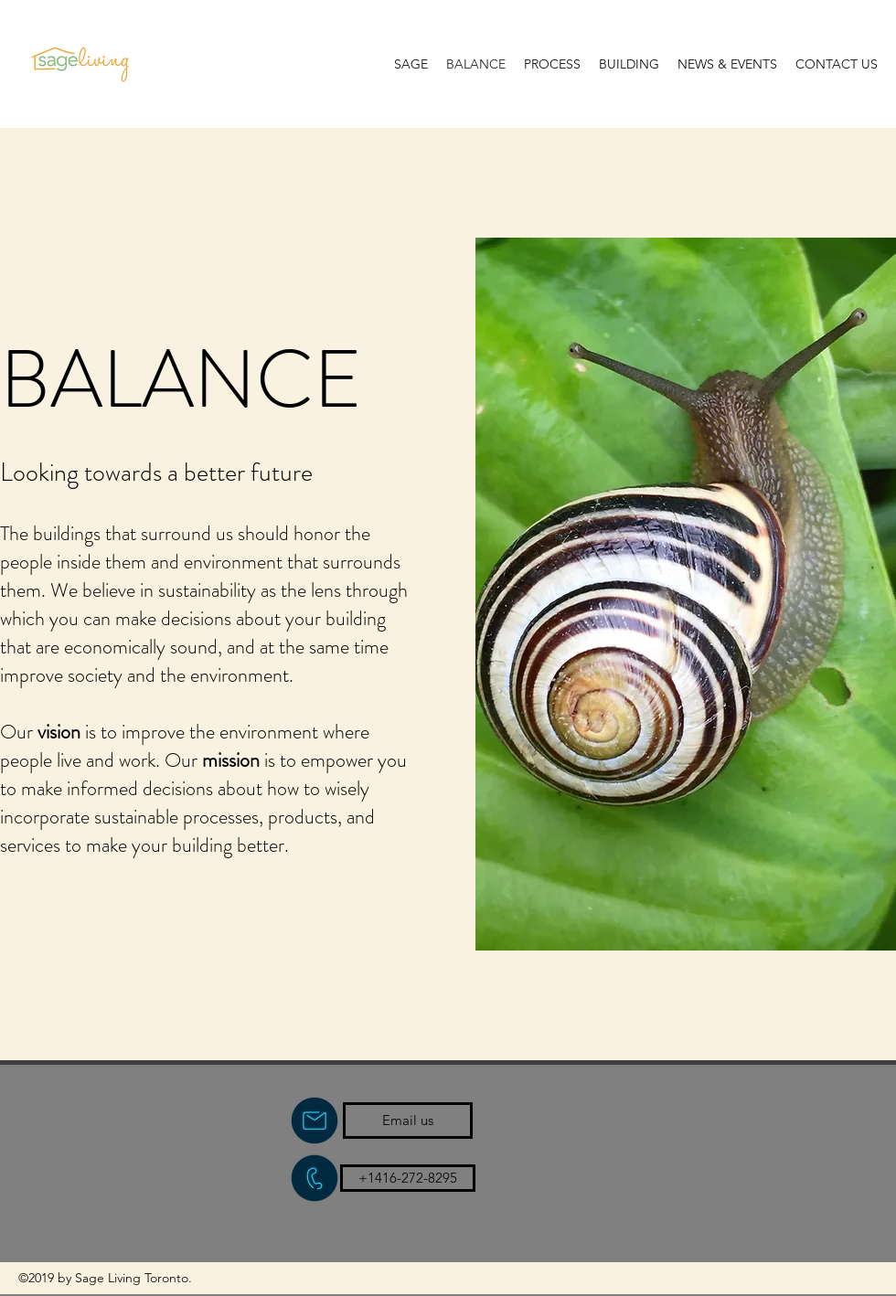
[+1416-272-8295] (407, 1178)
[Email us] (408, 1120)
